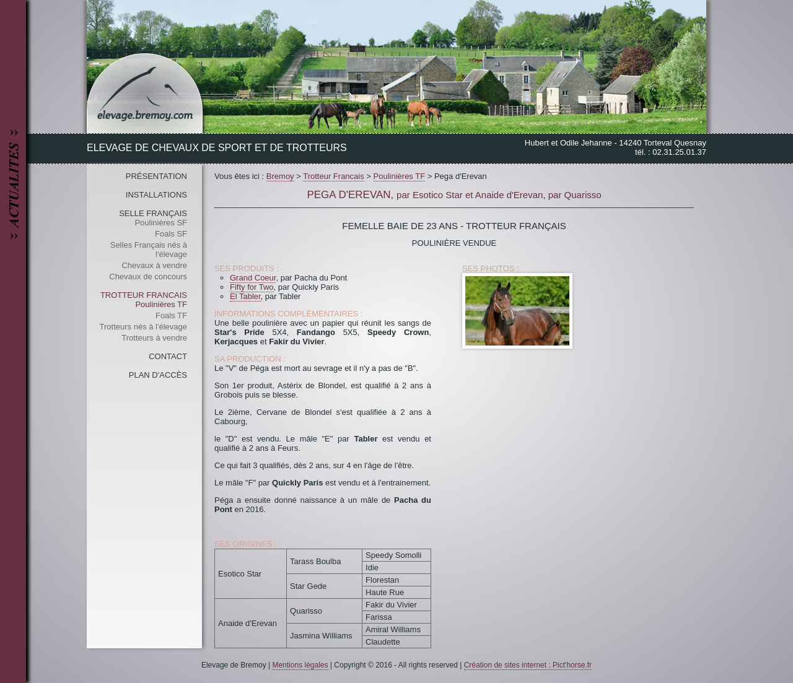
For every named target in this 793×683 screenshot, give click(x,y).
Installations (156, 194)
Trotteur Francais (143, 295)
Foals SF (171, 233)
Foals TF (171, 315)
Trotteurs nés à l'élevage (143, 326)
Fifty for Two (252, 287)
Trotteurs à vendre (154, 337)
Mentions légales (300, 665)
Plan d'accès (158, 375)
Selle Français (153, 213)
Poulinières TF (161, 304)
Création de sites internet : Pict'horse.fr (528, 665)
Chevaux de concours (148, 276)
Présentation (156, 176)
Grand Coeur (253, 277)
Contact (168, 356)
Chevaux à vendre (154, 265)
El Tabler (245, 296)
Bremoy (280, 176)
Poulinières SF (160, 222)
